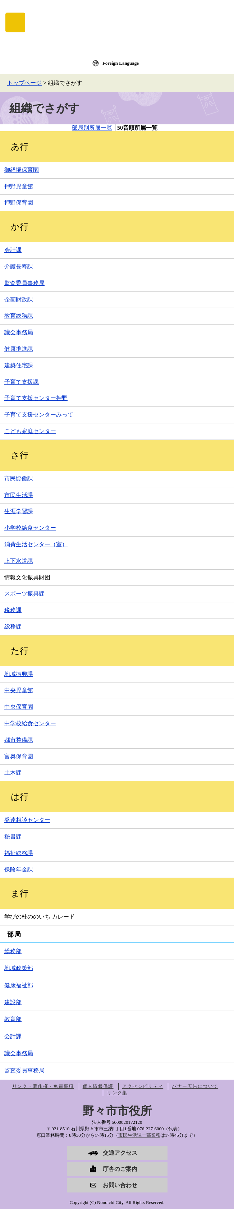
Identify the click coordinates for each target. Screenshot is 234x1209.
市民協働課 (18, 478)
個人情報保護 (98, 1086)
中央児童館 (18, 690)
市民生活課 (18, 495)
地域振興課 (18, 674)
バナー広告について (195, 1086)
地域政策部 (18, 968)
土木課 (13, 772)
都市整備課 (18, 740)
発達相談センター (27, 820)
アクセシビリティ (142, 1086)
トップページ (24, 83)
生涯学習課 (18, 511)
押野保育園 (18, 202)
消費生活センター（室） (36, 544)
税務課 (13, 610)
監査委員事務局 (24, 283)
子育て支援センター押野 (36, 398)
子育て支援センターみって (38, 415)
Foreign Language (120, 63)
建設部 (13, 1002)
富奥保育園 (18, 756)
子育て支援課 (21, 382)
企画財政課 (18, 299)
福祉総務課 (18, 853)
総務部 (13, 951)
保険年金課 (18, 869)
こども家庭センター (30, 431)
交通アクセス (120, 1153)
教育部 (13, 1019)
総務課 (13, 627)
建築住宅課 (18, 365)
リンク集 (117, 1092)
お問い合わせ (120, 1185)
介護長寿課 (18, 266)
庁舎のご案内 (120, 1169)
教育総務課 (18, 316)
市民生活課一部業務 (139, 1135)
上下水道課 (18, 561)
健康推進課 (18, 349)
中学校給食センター (30, 723)
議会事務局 (18, 332)
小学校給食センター (30, 528)
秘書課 (13, 836)
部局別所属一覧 (92, 128)
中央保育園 (18, 707)
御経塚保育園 (21, 170)
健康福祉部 (18, 985)
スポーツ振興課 (24, 593)
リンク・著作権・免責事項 (43, 1086)
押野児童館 (18, 186)
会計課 (13, 250)
